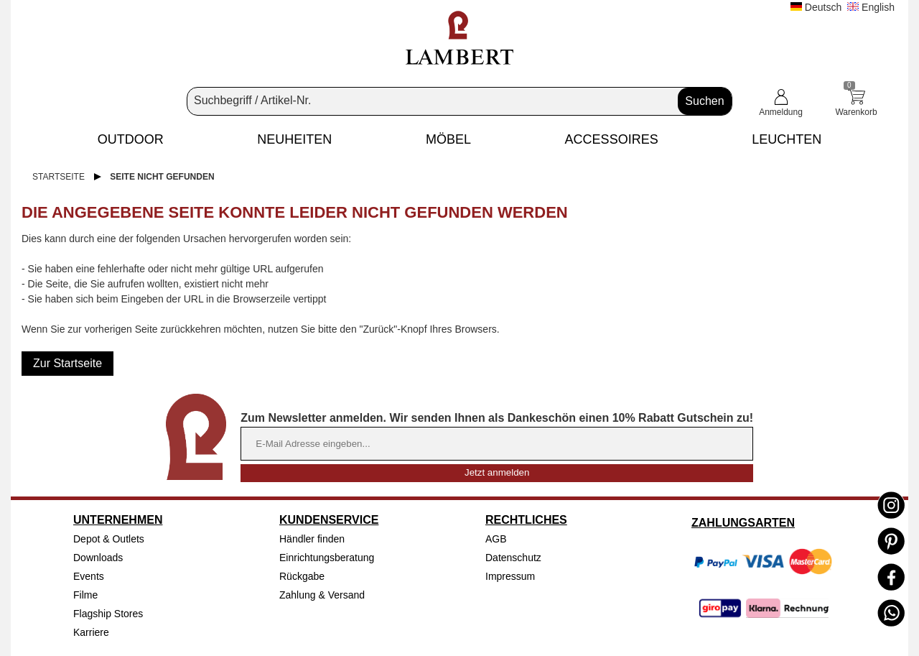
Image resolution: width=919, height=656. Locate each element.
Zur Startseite (67, 363)
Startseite (58, 177)
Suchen (704, 101)
